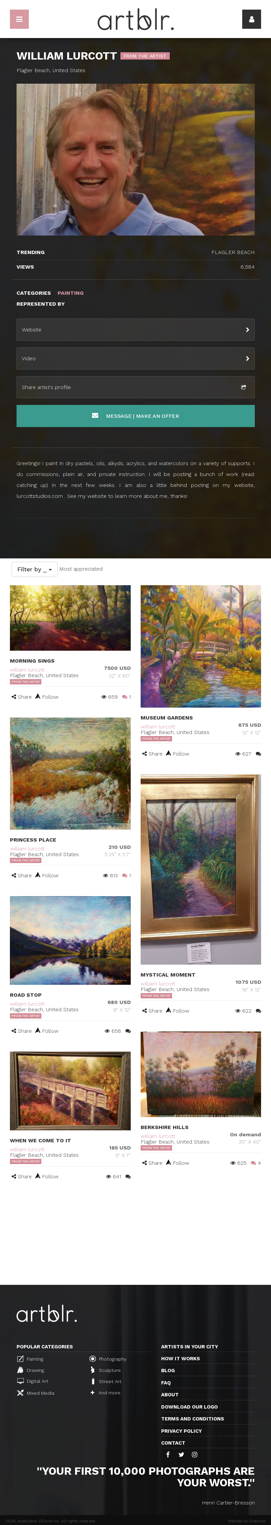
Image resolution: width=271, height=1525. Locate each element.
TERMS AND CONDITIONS (192, 1419)
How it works (180, 1359)
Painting (30, 1358)
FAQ (166, 1383)
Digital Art (32, 1381)
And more (105, 1392)
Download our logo (189, 1407)
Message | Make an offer (135, 415)
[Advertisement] (135, 1235)
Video (29, 358)
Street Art (106, 1381)
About (170, 1395)
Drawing (30, 1370)
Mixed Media (35, 1392)
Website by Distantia (246, 1521)
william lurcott (27, 670)
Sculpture (106, 1370)
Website (31, 330)
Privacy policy (181, 1431)
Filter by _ (34, 569)
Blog (168, 1370)
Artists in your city (189, 1347)
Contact (173, 1443)
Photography (107, 1358)
